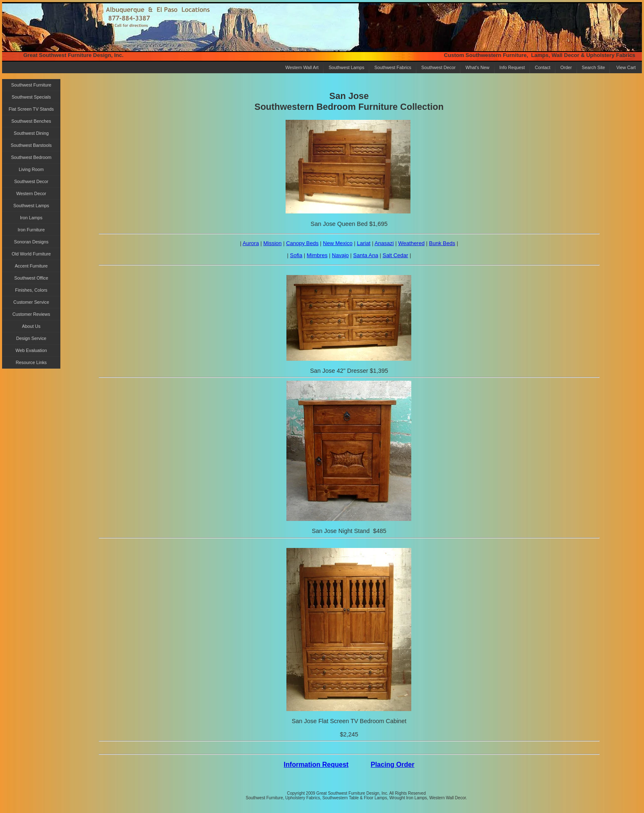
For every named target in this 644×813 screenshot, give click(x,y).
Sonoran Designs (31, 241)
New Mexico (338, 243)
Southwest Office (31, 277)
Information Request (316, 764)
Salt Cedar (395, 255)
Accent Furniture (31, 265)
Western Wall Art (302, 67)
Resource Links (31, 362)
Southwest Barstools (31, 145)
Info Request (512, 67)
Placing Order (392, 764)
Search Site (593, 67)
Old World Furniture (31, 253)
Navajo (340, 255)
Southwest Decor (438, 67)
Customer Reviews (31, 314)
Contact (542, 67)
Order (566, 67)
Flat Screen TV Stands (31, 109)
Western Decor (31, 193)
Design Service (31, 338)
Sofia (296, 255)
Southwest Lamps (346, 67)
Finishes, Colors (31, 290)
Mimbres (317, 255)
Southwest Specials (31, 96)
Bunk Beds (442, 243)
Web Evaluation (31, 350)
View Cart (626, 67)
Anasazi (384, 243)
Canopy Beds (302, 243)
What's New (477, 67)
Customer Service (31, 302)
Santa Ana (365, 255)
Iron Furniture (31, 229)
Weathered (411, 243)
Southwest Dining (31, 133)
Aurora (251, 243)
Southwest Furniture (31, 84)
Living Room (31, 169)
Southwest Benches (31, 121)
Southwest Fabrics (392, 67)
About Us (31, 326)
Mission (273, 243)
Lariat (363, 243)
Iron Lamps (31, 217)
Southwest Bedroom (31, 157)
